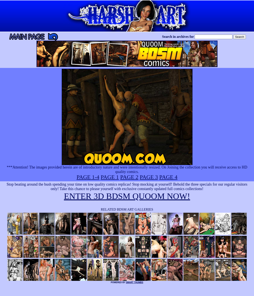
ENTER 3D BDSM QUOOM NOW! (127, 196)
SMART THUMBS (134, 282)
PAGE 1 (110, 177)
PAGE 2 (129, 177)
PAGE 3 (149, 177)
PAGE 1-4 (88, 177)
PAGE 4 (168, 177)
